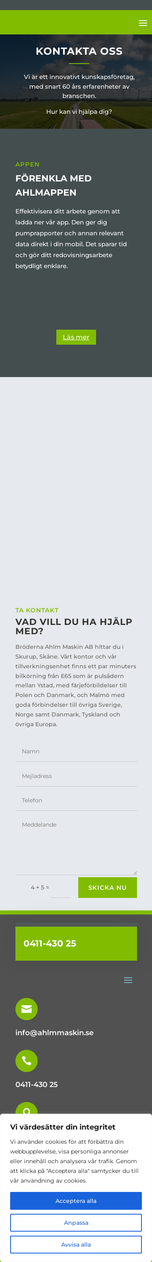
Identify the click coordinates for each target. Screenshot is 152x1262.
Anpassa (76, 1222)
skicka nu (107, 887)
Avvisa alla (76, 1244)
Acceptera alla (76, 1200)
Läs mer (76, 337)
